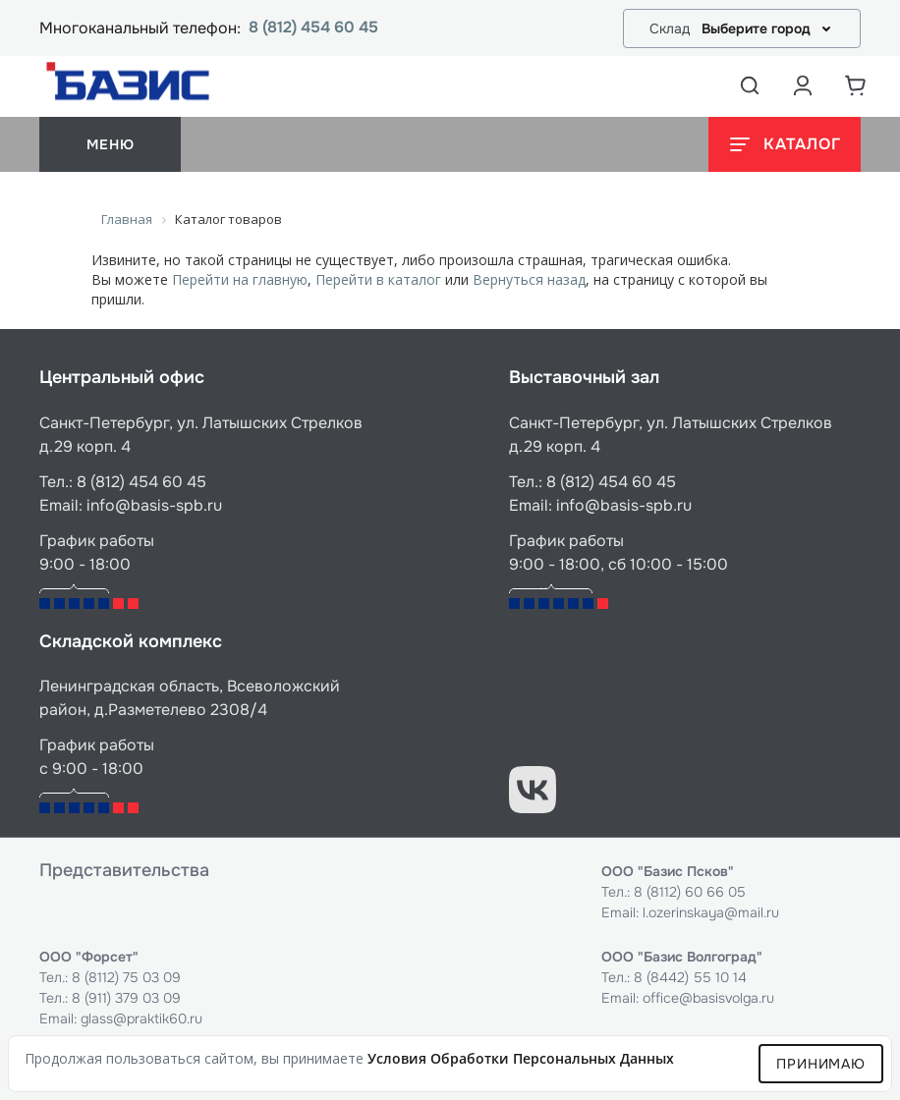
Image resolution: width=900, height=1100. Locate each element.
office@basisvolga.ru (708, 998)
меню (110, 144)
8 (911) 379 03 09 (126, 998)
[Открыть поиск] (749, 85)
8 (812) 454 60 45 (313, 28)
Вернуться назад (529, 279)
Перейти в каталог (378, 279)
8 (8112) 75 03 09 (126, 977)
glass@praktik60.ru (141, 1018)
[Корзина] (855, 85)
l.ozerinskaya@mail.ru (711, 912)
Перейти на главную (240, 279)
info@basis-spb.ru (154, 505)
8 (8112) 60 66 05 (690, 892)
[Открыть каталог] (784, 144)
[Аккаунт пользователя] (802, 85)
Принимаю (821, 1063)
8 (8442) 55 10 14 (690, 977)
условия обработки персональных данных (520, 1058)
